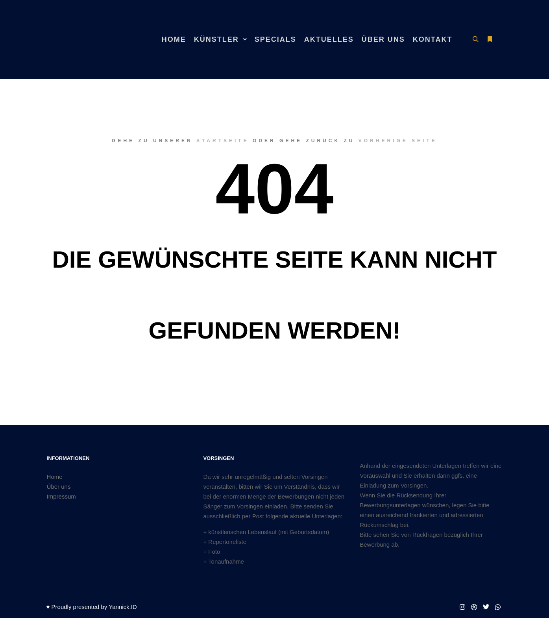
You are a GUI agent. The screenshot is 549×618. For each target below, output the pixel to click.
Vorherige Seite (398, 140)
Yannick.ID (123, 606)
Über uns (59, 486)
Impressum (61, 496)
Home (55, 476)
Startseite (222, 140)
